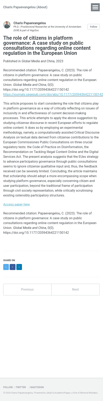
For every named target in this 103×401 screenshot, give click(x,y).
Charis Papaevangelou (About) (25, 7)
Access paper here (16, 204)
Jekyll (49, 393)
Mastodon (36, 387)
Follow (93, 26)
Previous (27, 289)
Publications (69, 7)
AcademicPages (62, 393)
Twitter (20, 387)
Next (75, 289)
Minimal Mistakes (89, 393)
